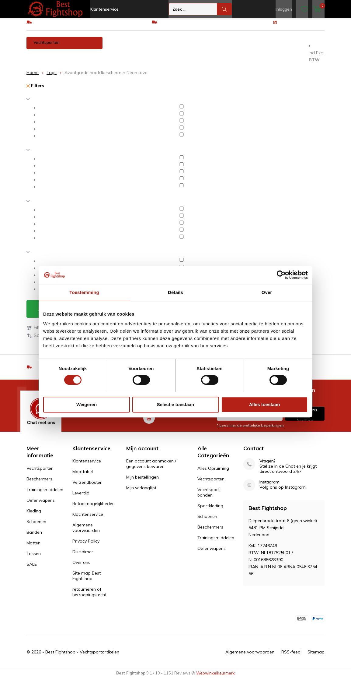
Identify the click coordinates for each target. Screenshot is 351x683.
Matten (37, 59)
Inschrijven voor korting (305, 418)
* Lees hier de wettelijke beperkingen (250, 429)
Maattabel (82, 476)
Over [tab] (267, 292)
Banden (296, 46)
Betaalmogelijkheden (93, 508)
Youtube (149, 421)
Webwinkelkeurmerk (215, 677)
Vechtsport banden (208, 496)
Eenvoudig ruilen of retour (184, 26)
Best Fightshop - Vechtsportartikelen (82, 656)
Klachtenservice (87, 519)
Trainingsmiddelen (164, 46)
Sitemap (316, 656)
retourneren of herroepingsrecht (89, 596)
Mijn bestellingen (142, 481)
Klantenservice (104, 9)
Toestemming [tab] (84, 292)
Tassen (63, 59)
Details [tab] (175, 292)
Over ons (81, 567)
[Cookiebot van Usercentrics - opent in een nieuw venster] (281, 274)
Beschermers (122, 46)
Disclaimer (82, 556)
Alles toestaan (264, 404)
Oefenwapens (207, 46)
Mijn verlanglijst (141, 492)
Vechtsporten (46, 46)
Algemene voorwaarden (86, 532)
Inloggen (284, 9)
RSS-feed (291, 656)
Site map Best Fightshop (86, 580)
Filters (35, 90)
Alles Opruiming (213, 473)
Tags (52, 77)
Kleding (239, 46)
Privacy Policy (85, 545)
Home (32, 77)
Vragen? (267, 465)
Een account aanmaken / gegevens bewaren (151, 468)
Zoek (224, 9)
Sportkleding (210, 510)
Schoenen (267, 46)
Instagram (269, 486)
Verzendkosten (87, 487)
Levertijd (80, 497)
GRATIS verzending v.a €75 (60, 26)
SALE (31, 569)
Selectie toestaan (175, 404)
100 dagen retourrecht (302, 26)
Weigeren (86, 404)
